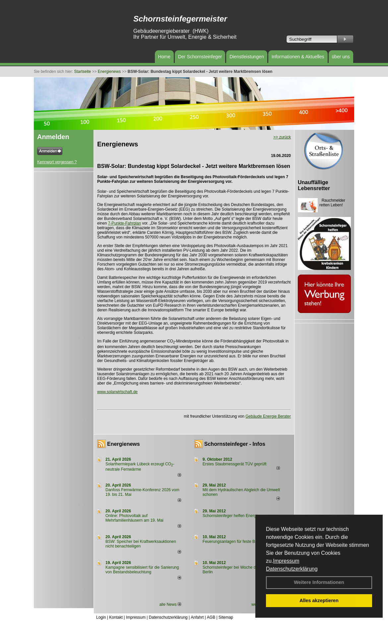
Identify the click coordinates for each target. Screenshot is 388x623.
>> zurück (282, 137)
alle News (170, 604)
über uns (341, 56)
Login (101, 617)
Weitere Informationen (319, 582)
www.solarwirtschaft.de (117, 391)
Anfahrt (197, 617)
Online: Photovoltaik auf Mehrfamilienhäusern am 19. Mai (134, 518)
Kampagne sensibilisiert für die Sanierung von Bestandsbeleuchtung (142, 569)
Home (164, 56)
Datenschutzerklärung (292, 569)
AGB (211, 617)
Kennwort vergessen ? (57, 162)
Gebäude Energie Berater (268, 416)
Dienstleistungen (246, 56)
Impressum (286, 561)
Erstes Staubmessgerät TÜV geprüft (235, 464)
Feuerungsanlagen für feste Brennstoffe (238, 541)
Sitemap (226, 617)
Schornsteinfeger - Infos (234, 444)
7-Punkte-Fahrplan (124, 223)
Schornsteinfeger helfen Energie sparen (238, 515)
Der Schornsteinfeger (200, 56)
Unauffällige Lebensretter (314, 185)
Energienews (123, 444)
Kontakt (116, 617)
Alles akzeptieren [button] (319, 600)
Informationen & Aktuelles (298, 56)
